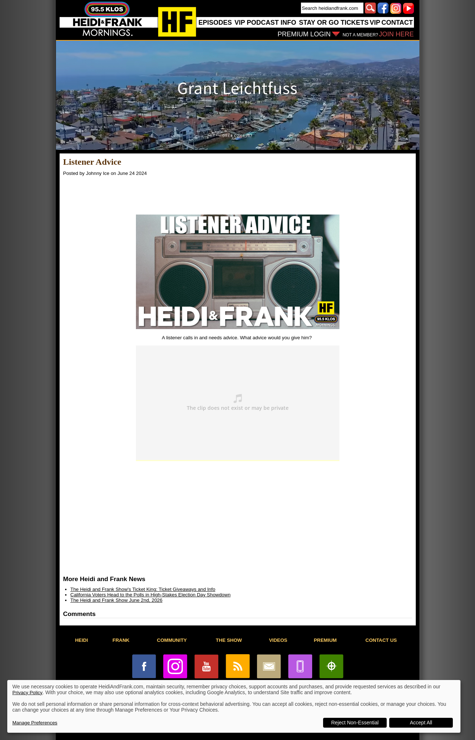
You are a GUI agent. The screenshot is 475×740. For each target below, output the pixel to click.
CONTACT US (381, 640)
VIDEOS (278, 640)
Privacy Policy (27, 692)
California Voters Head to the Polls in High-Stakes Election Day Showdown (151, 594)
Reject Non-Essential (355, 722)
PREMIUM (325, 640)
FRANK (121, 640)
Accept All (421, 722)
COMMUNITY (172, 640)
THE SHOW (229, 640)
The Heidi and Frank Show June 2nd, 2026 (116, 600)
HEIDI (81, 640)
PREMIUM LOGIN (304, 34)
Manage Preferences (34, 722)
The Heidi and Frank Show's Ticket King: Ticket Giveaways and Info (143, 589)
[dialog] (233, 706)
